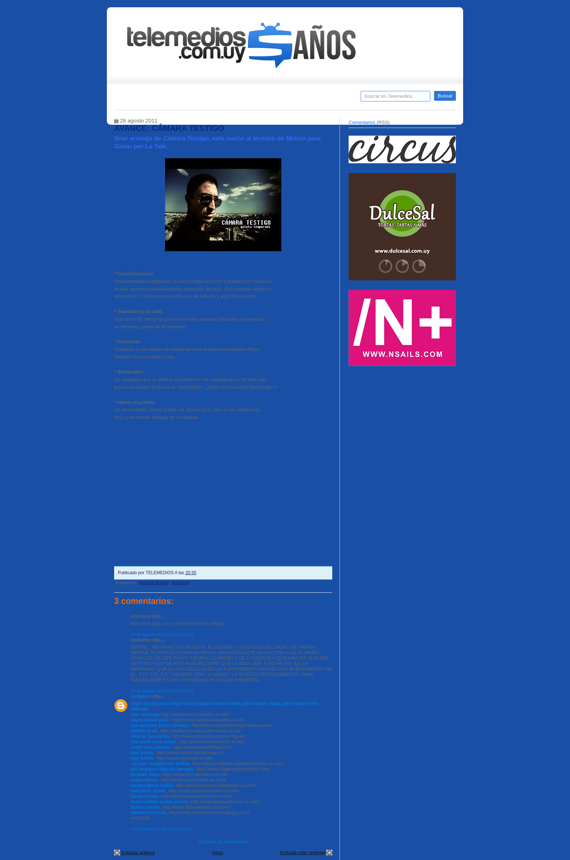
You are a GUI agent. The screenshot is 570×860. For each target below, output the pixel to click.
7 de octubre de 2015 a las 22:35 (162, 829)
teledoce (180, 582)
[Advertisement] (403, 421)
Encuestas (288, 98)
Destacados (143, 98)
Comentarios (362, 122)
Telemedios (333, 98)
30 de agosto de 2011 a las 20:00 (162, 690)
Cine (257, 98)
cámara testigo (153, 582)
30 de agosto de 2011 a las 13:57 (162, 634)
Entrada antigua (138, 852)
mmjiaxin (141, 696)
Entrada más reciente (302, 852)
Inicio (217, 852)
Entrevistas (207, 98)
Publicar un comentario (223, 841)
